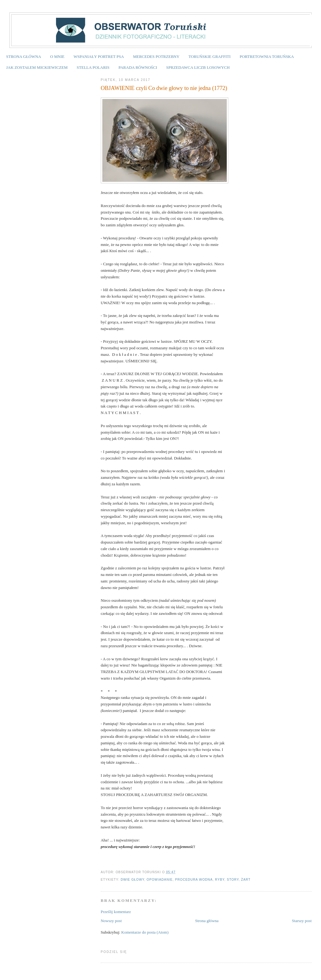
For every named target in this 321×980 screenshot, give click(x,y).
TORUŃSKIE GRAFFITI (209, 56)
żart (245, 879)
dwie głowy (132, 879)
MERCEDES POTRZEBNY (156, 56)
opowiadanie (160, 879)
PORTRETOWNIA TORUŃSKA (267, 56)
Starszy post (302, 920)
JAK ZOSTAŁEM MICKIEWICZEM (37, 67)
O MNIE (57, 56)
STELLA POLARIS (93, 67)
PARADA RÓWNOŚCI (138, 67)
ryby (219, 879)
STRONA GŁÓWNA (23, 56)
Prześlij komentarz (116, 911)
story (233, 879)
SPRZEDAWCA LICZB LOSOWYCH (198, 67)
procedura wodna (194, 879)
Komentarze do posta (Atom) (145, 932)
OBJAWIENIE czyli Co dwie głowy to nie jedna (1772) (164, 88)
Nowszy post (111, 920)
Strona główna (206, 920)
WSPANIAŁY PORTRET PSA (98, 56)
